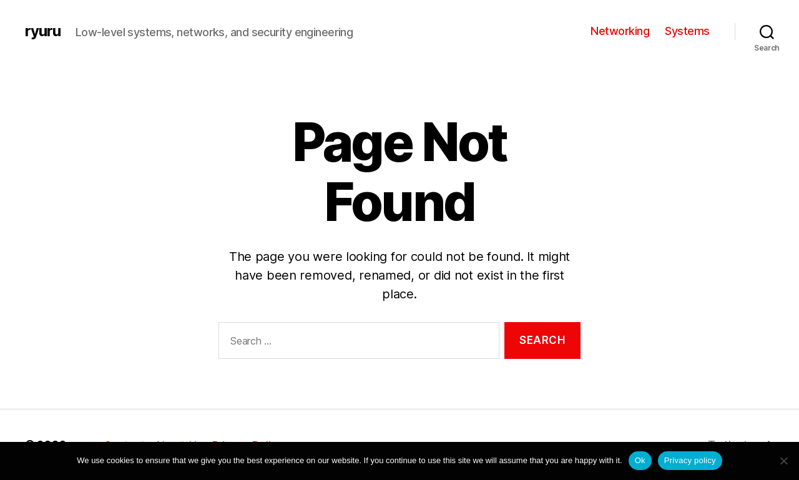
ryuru (43, 31)
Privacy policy (690, 460)
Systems (687, 30)
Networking (620, 30)
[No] (783, 460)
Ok (640, 460)
